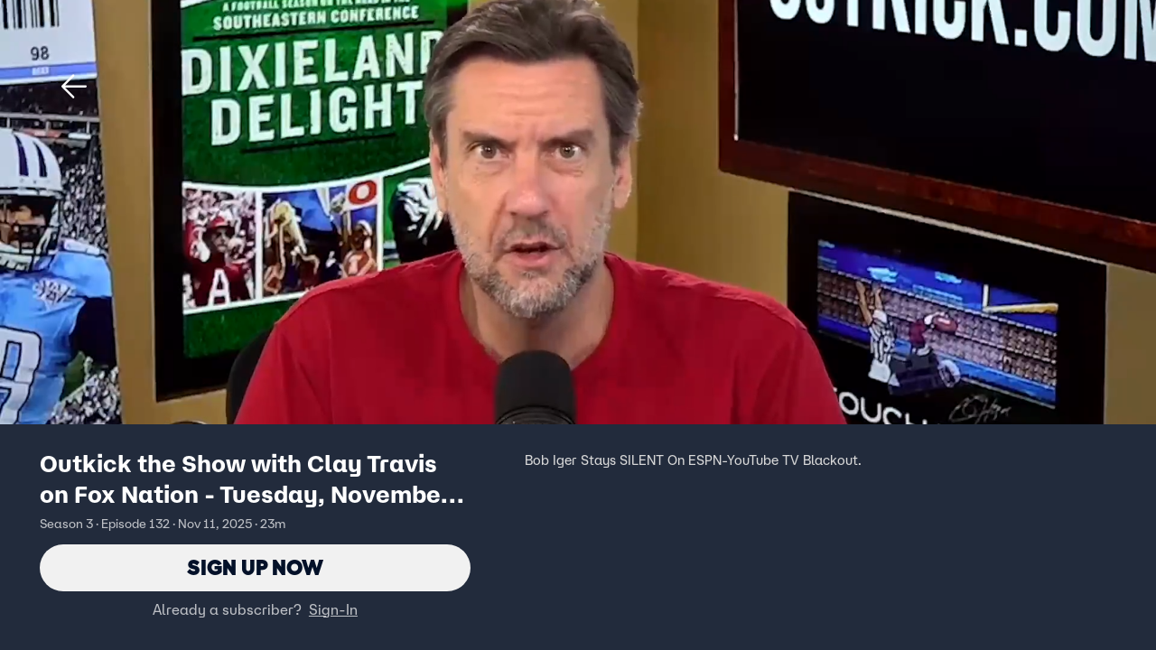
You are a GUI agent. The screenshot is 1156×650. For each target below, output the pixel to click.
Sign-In (333, 609)
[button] (74, 86)
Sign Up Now (255, 567)
